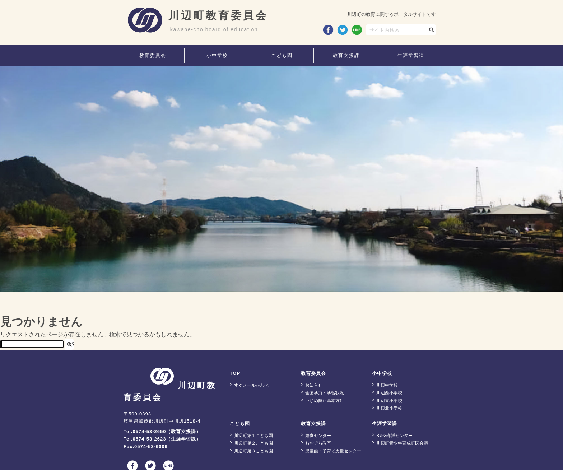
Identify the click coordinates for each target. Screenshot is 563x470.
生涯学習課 (384, 423)
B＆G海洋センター (394, 435)
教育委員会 (313, 373)
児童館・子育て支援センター (333, 450)
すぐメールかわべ (251, 385)
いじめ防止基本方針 (324, 400)
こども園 (240, 423)
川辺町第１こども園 (253, 435)
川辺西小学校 (389, 392)
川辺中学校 (387, 385)
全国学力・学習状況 (324, 392)
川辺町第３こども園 (253, 450)
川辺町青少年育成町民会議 (402, 443)
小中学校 (382, 373)
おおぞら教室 (318, 443)
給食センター (318, 435)
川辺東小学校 (389, 400)
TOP (235, 373)
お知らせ (313, 385)
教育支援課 (313, 423)
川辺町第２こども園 (253, 443)
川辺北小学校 (389, 408)
